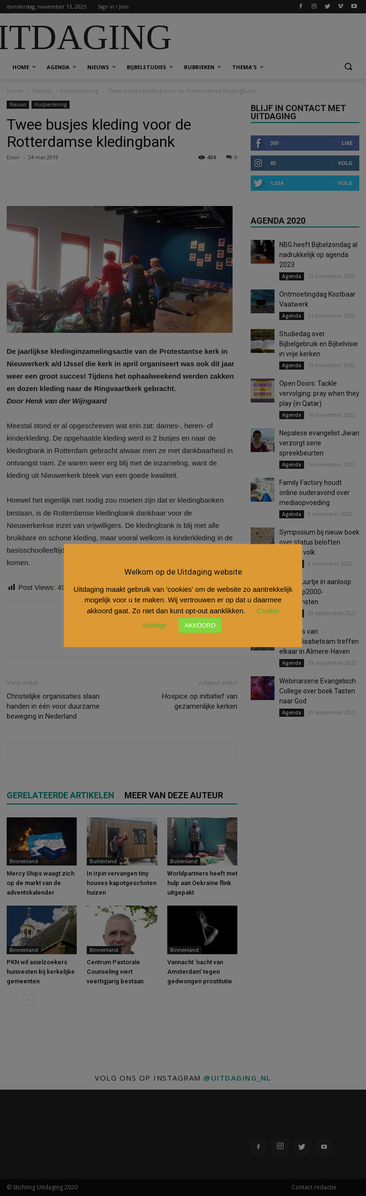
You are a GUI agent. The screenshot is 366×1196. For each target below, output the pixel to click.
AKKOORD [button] (199, 625)
